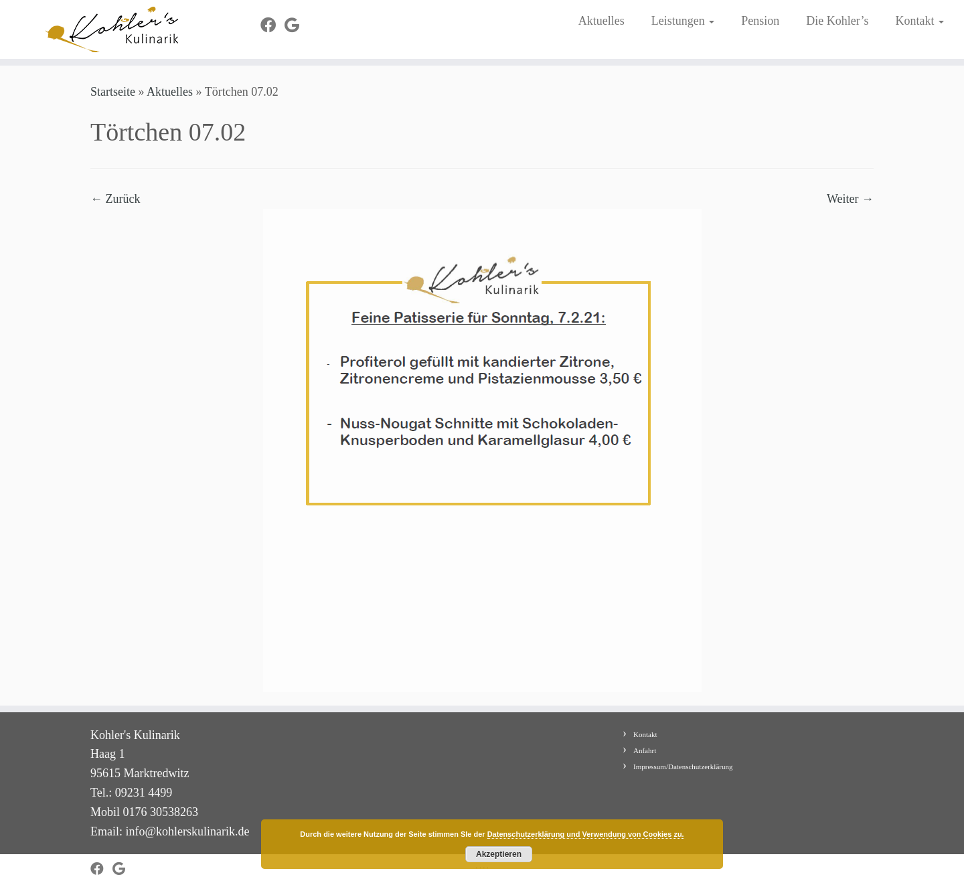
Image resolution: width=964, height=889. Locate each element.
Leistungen (682, 20)
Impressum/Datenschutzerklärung (682, 766)
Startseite (112, 91)
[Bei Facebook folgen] (272, 25)
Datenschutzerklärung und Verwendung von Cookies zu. (585, 834)
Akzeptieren (498, 854)
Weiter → (850, 199)
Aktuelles (601, 20)
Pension (760, 20)
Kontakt (919, 20)
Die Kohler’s (837, 20)
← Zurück (115, 199)
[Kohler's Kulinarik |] (111, 29)
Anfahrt (644, 750)
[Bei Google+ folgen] (296, 25)
